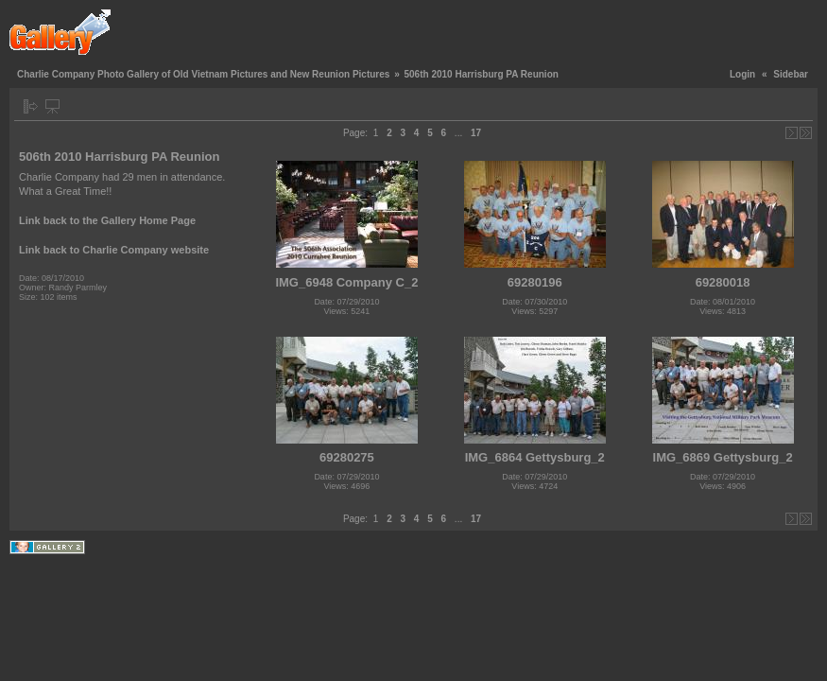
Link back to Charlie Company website (114, 249)
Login (742, 74)
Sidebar (790, 74)
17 (476, 133)
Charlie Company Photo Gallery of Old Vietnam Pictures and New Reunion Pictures (203, 74)
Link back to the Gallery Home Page (107, 220)
